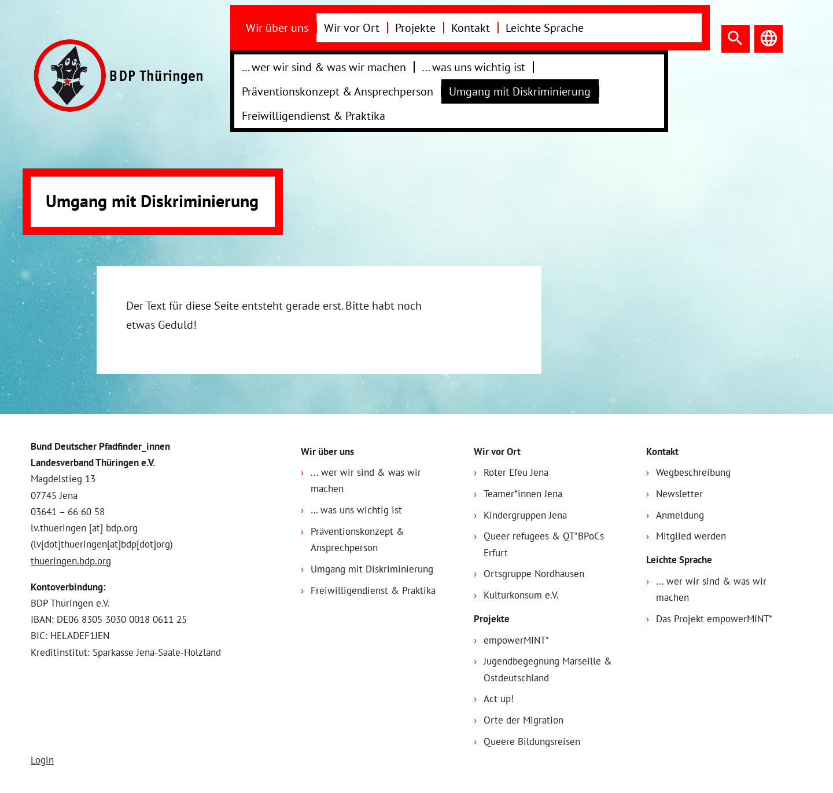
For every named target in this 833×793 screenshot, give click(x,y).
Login (42, 760)
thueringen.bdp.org (71, 561)
